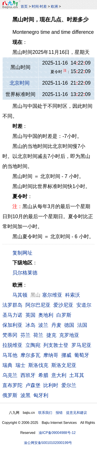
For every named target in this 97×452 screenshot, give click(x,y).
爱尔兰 (68, 385)
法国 (82, 325)
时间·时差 (39, 6)
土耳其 (76, 375)
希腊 (43, 375)
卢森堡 (32, 385)
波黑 (25, 395)
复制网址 (23, 253)
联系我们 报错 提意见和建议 (62, 412)
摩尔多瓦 (30, 355)
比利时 (50, 385)
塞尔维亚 (52, 295)
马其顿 (19, 295)
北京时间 (20, 83)
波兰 (43, 325)
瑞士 (20, 365)
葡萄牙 (81, 355)
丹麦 (56, 325)
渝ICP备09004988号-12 (57, 433)
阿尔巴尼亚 (37, 305)
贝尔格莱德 (24, 273)
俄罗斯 (9, 395)
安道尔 (83, 305)
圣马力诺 (12, 315)
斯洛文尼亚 (63, 365)
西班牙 (27, 375)
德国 (69, 325)
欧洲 (54, 6)
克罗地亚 (69, 335)
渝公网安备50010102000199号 (48, 443)
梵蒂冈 (9, 335)
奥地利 (45, 315)
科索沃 (72, 295)
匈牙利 (40, 395)
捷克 (51, 335)
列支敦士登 (55, 345)
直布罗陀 (12, 385)
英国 (30, 315)
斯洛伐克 (38, 365)
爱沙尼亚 (63, 305)
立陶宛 (32, 345)
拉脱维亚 (12, 345)
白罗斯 (63, 315)
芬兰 (25, 335)
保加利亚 (12, 325)
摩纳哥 (50, 355)
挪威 (66, 355)
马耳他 (9, 355)
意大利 (58, 375)
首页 (24, 6)
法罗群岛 (12, 305)
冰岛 (30, 325)
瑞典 (7, 365)
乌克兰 (9, 375)
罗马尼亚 (81, 345)
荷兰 (38, 335)
